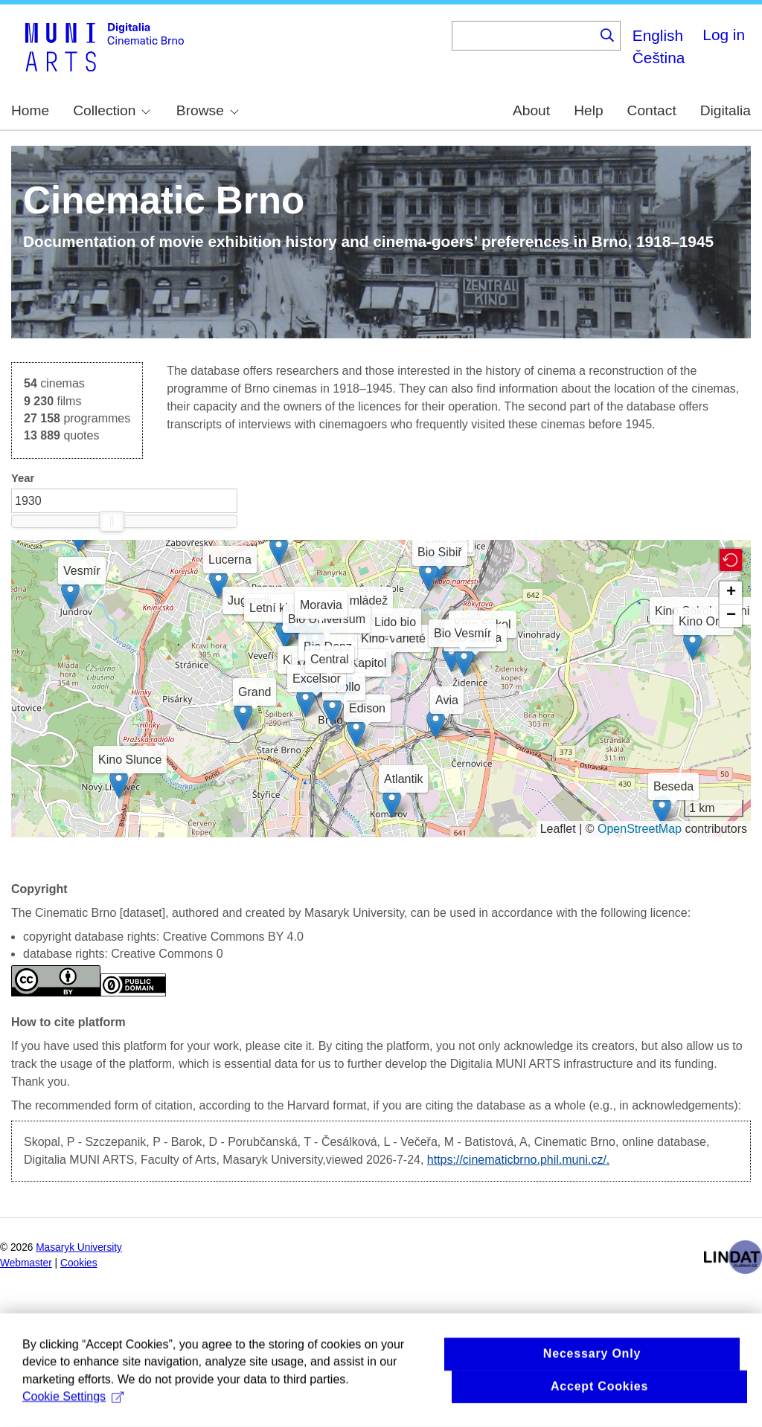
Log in (723, 34)
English (658, 35)
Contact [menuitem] (651, 110)
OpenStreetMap (640, 828)
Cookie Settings (73, 1414)
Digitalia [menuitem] (725, 110)
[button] (359, 661)
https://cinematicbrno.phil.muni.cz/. (518, 1159)
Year (22, 478)
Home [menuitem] (30, 110)
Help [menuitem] (588, 110)
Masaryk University (79, 1247)
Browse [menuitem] (207, 110)
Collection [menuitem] (111, 110)
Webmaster (26, 1263)
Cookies (78, 1263)
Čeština (659, 57)
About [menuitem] (531, 110)
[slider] (111, 521)
